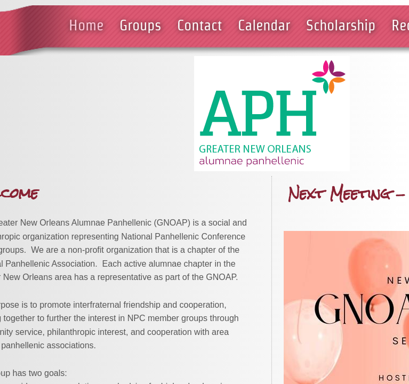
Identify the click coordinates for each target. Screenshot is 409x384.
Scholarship (340, 25)
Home (86, 25)
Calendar (264, 25)
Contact (199, 25)
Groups (140, 25)
